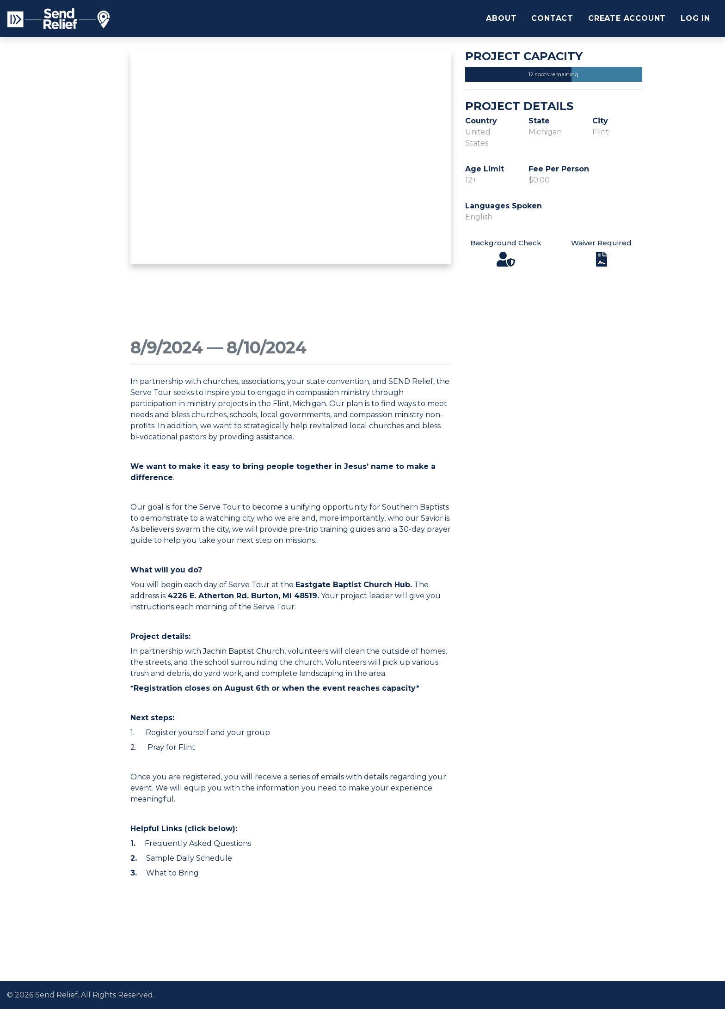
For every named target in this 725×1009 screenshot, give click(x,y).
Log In (695, 18)
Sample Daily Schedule (189, 858)
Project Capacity (524, 56)
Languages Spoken (503, 205)
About (501, 18)
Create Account (627, 18)
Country (481, 120)
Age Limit (484, 168)
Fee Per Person (558, 168)
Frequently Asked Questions (198, 843)
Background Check (505, 243)
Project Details (519, 106)
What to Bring (172, 873)
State (539, 120)
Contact (552, 18)
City (600, 120)
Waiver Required (601, 243)
